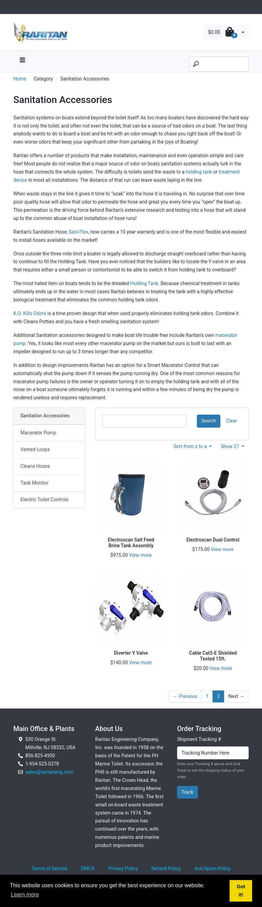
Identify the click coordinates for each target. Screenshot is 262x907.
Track (187, 792)
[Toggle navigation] (17, 7)
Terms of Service (49, 868)
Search (208, 420)
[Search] (219, 64)
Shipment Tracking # (199, 739)
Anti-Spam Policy (212, 868)
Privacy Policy (123, 868)
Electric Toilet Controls (44, 499)
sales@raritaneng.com (49, 772)
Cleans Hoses (35, 466)
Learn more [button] (25, 894)
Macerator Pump (38, 432)
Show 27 (231, 446)
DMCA (87, 868)
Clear (231, 420)
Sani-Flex (78, 232)
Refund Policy (166, 868)
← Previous (185, 696)
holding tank (199, 172)
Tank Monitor (34, 483)
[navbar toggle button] (22, 62)
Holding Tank (144, 283)
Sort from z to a (191, 446)
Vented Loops (35, 449)
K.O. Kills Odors (29, 313)
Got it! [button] (241, 890)
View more (140, 555)
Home (19, 78)
